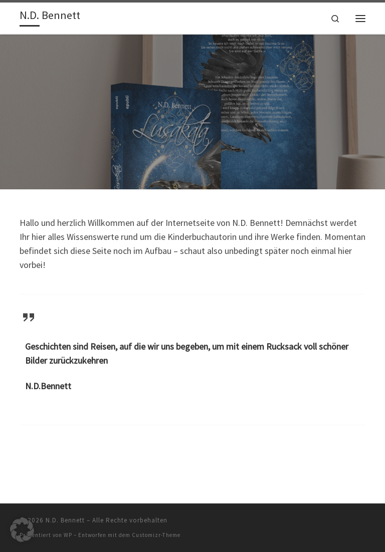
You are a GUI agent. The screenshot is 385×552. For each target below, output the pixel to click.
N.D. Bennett (65, 520)
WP (68, 534)
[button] (22, 530)
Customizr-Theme (156, 534)
